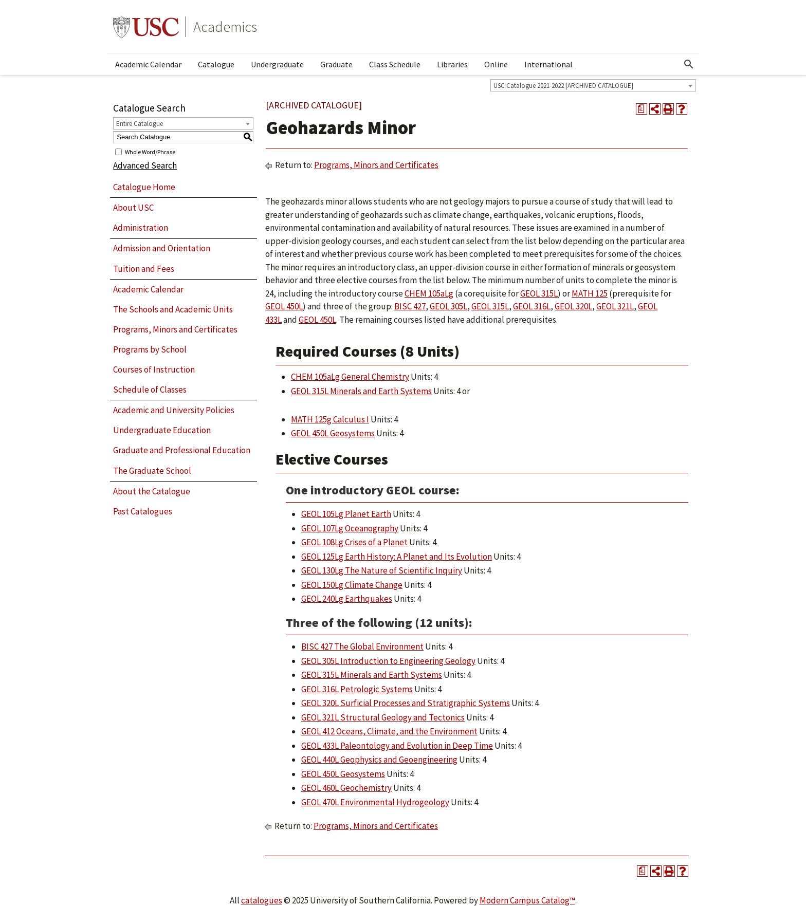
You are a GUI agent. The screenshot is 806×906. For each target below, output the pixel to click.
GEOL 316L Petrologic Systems (357, 689)
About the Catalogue (151, 491)
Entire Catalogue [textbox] (139, 123)
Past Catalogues (142, 511)
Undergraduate (277, 64)
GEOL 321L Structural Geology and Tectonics (383, 717)
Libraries (452, 64)
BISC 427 (410, 306)
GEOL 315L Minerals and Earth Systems (361, 391)
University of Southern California (146, 26)
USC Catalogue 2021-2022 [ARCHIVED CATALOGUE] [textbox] (563, 85)
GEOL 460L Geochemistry (346, 787)
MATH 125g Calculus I (330, 419)
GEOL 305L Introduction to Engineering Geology (388, 661)
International (548, 64)
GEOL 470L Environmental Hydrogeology (375, 802)
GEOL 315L (539, 293)
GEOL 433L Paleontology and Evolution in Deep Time (397, 745)
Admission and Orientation (161, 248)
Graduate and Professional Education (181, 450)
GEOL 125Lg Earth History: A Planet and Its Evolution (396, 556)
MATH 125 (590, 293)
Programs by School (150, 349)
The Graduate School (152, 470)
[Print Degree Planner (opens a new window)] (641, 109)
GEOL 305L (448, 306)
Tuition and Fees (143, 268)
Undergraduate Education (162, 430)
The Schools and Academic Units (173, 309)
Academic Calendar (148, 64)
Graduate (336, 64)
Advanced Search (145, 165)
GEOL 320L (573, 306)
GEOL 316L (532, 306)
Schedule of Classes (150, 389)
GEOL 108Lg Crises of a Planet (354, 542)
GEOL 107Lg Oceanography (349, 528)
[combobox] (593, 85)
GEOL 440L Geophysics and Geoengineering (379, 759)
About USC (133, 207)
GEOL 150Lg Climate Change (351, 584)
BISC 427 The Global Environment (362, 646)
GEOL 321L (615, 306)
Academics (225, 26)
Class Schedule (394, 64)
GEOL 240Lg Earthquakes (346, 598)
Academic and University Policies (173, 410)
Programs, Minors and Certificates (175, 329)
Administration (140, 227)
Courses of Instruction (154, 369)
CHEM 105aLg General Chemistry (350, 376)
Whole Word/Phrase (150, 151)
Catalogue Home (144, 187)
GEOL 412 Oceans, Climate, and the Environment (389, 731)
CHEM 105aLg (429, 293)
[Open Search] (689, 64)
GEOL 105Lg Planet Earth (346, 514)
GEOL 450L (284, 306)
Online (496, 64)
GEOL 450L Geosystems (333, 433)
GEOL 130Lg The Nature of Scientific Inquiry (381, 570)
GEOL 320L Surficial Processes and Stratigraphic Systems (405, 703)
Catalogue (216, 64)
